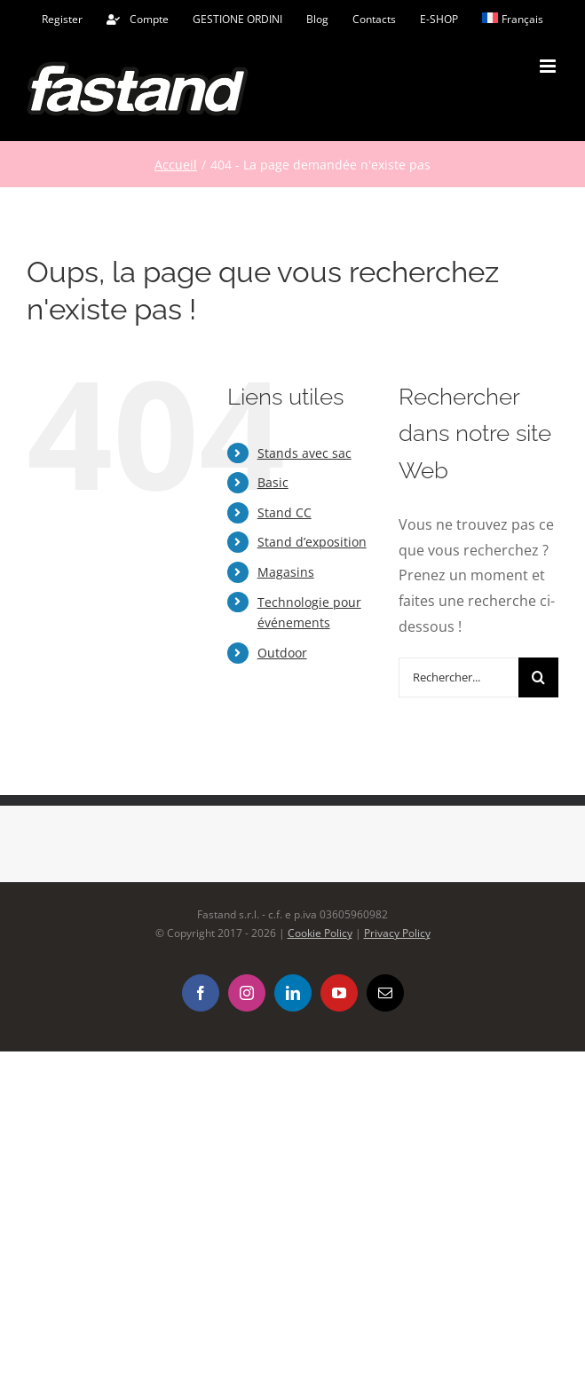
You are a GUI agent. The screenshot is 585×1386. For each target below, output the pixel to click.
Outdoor (282, 652)
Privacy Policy (397, 933)
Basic (273, 482)
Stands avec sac (304, 453)
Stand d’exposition (312, 541)
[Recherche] (538, 677)
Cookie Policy (320, 933)
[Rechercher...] (458, 677)
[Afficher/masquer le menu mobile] (549, 66)
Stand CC (284, 512)
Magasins (285, 571)
